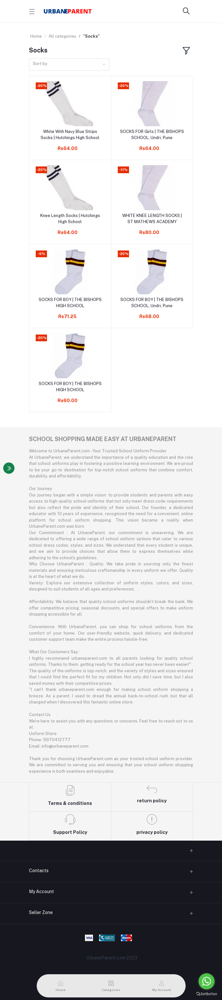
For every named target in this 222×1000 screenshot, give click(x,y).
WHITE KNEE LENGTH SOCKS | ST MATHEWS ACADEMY (152, 218)
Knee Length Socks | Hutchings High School (70, 218)
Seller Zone (41, 912)
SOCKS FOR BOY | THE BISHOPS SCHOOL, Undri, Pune (151, 302)
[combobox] (69, 64)
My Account (41, 891)
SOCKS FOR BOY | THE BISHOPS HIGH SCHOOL (70, 302)
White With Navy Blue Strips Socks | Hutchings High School (70, 134)
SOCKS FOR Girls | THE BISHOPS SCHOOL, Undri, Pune (152, 134)
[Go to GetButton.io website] (206, 993)
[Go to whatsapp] (207, 981)
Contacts (39, 870)
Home (36, 36)
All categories (62, 36)
